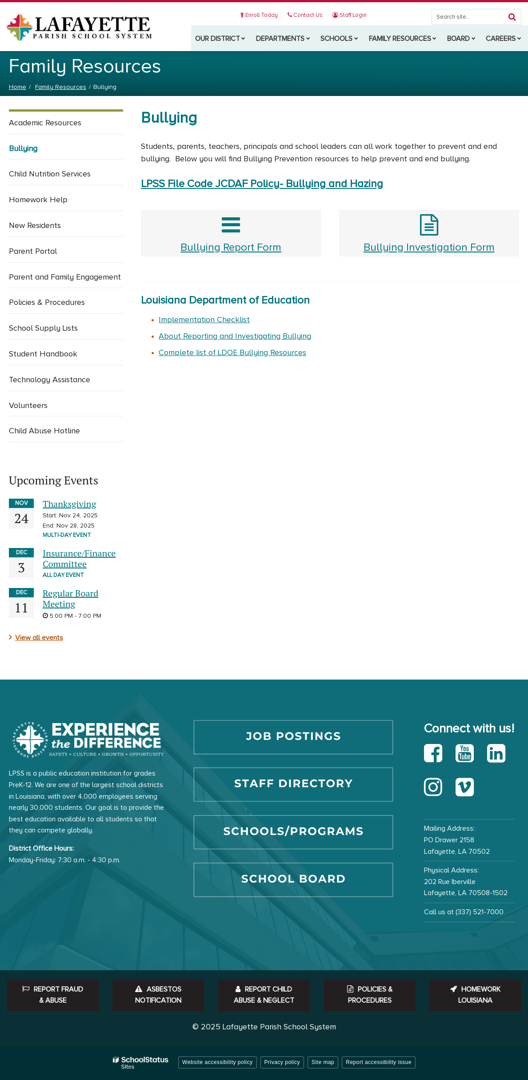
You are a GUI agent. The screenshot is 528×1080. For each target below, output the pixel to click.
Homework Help (38, 199)
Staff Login (350, 15)
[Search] (512, 16)
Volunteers (28, 405)
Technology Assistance (49, 379)
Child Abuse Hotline (58, 433)
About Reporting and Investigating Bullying (235, 335)
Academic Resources (45, 123)
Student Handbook (43, 354)
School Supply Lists (43, 328)
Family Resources (60, 87)
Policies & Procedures (47, 302)
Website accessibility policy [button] (217, 1062)
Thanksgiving (69, 504)
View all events (39, 637)
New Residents (35, 225)
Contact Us (306, 15)
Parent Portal (33, 251)
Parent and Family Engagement (65, 277)
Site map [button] (323, 1062)
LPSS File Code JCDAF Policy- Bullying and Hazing (262, 183)
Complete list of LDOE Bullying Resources (233, 352)
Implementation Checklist (204, 319)
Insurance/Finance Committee (79, 558)
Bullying (23, 148)
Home (17, 87)
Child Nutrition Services (50, 174)
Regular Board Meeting (70, 598)
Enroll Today (262, 15)
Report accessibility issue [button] (379, 1062)
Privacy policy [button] (282, 1062)
